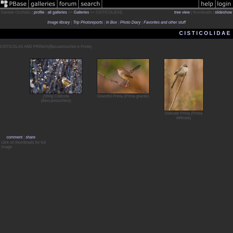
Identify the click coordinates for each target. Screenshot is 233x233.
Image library (58, 22)
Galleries (81, 12)
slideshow (223, 12)
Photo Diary (130, 22)
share (30, 137)
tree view (182, 12)
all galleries (57, 12)
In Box (111, 22)
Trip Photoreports (88, 22)
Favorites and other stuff (164, 22)
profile (39, 12)
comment (14, 137)
